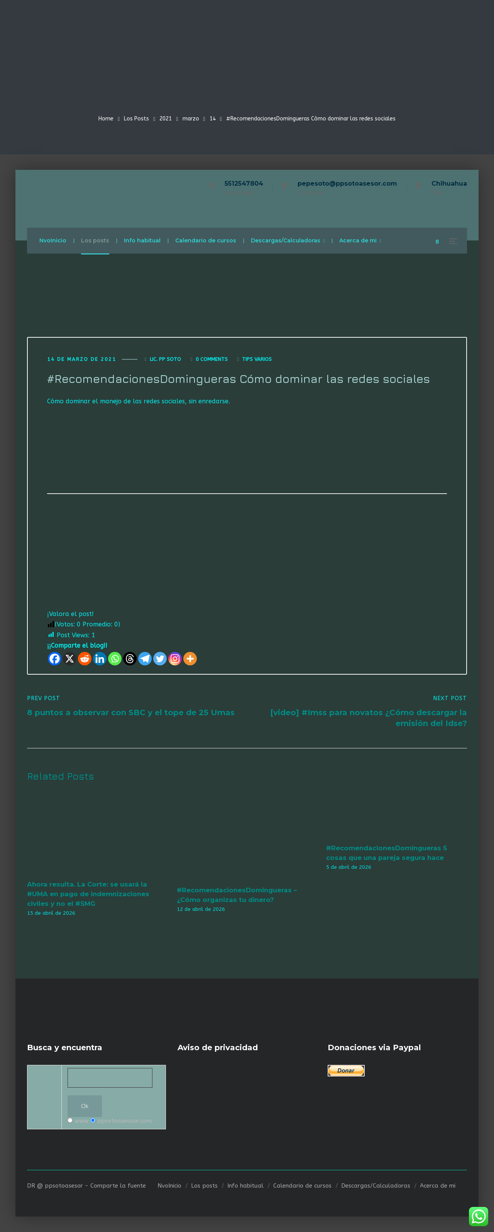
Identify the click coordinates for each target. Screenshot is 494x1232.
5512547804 (244, 183)
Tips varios (257, 359)
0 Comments (212, 359)
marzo (191, 118)
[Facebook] (54, 658)
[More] (190, 658)
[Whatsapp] (115, 658)
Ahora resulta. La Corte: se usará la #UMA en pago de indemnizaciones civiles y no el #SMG (88, 893)
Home (105, 118)
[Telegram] (145, 658)
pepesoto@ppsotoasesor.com (347, 183)
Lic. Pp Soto (165, 359)
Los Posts (136, 118)
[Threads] (130, 658)
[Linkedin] (100, 658)
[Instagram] (175, 658)
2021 (165, 118)
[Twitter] (160, 658)
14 (213, 118)
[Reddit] (84, 658)
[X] (69, 658)
